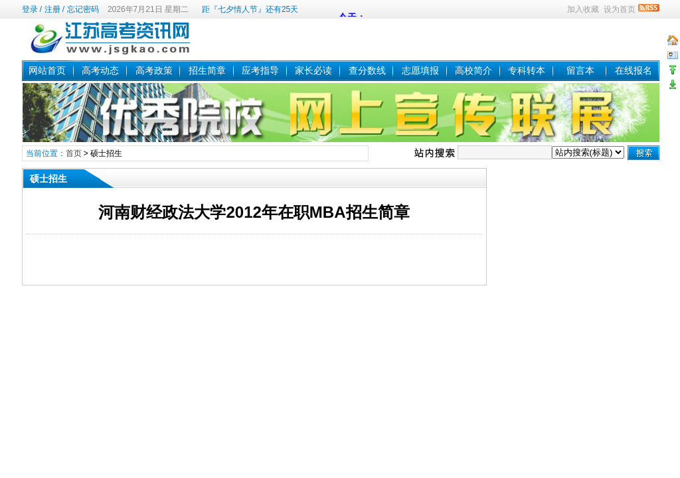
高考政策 (154, 70)
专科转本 (526, 70)
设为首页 (620, 9)
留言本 (580, 70)
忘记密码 (83, 9)
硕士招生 (106, 153)
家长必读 (313, 70)
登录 (30, 9)
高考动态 (100, 70)
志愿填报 (420, 70)
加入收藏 (583, 9)
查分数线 (367, 70)
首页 (74, 153)
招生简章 (207, 70)
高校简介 (473, 70)
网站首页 (47, 70)
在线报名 (633, 70)
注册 (52, 9)
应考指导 (260, 70)
